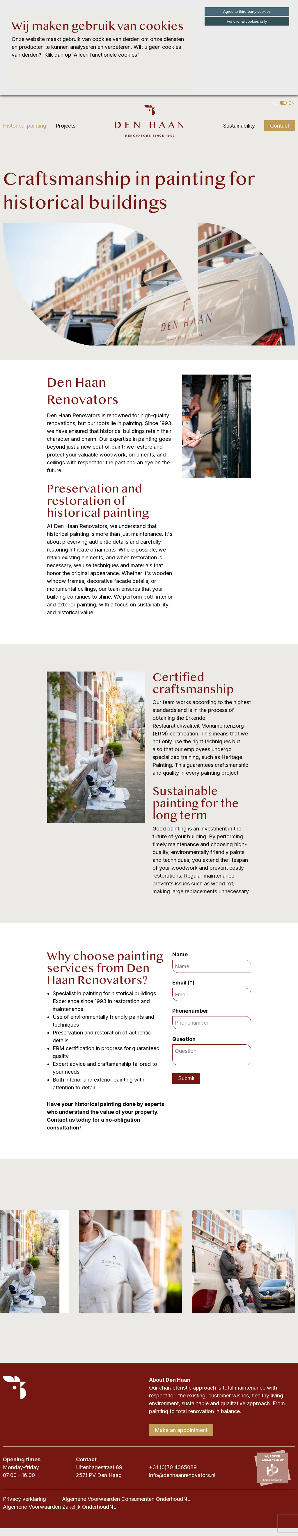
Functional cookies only (247, 21)
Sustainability (239, 126)
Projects (65, 126)
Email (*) (184, 983)
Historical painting (24, 126)
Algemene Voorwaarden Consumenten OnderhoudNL (126, 1499)
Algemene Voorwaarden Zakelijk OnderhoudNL (59, 1507)
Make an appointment (181, 1430)
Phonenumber (191, 1011)
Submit (186, 1078)
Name (181, 954)
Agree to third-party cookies (247, 11)
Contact (279, 126)
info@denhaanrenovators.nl (182, 1475)
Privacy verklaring (24, 1499)
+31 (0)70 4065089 (173, 1467)
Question (185, 1039)
